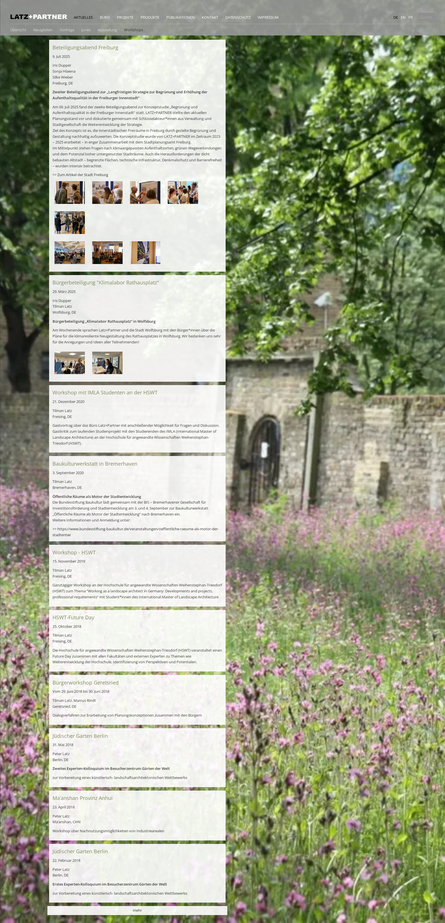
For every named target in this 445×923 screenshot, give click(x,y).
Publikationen (180, 17)
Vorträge (67, 29)
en (403, 17)
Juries (86, 29)
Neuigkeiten (43, 29)
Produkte (149, 17)
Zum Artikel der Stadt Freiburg (82, 174)
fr (410, 17)
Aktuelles (83, 17)
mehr (137, 910)
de (395, 17)
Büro (105, 17)
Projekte (125, 17)
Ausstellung (107, 29)
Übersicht (18, 29)
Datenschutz (238, 17)
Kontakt (210, 17)
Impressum (268, 17)
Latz (38, 16)
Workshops (133, 29)
